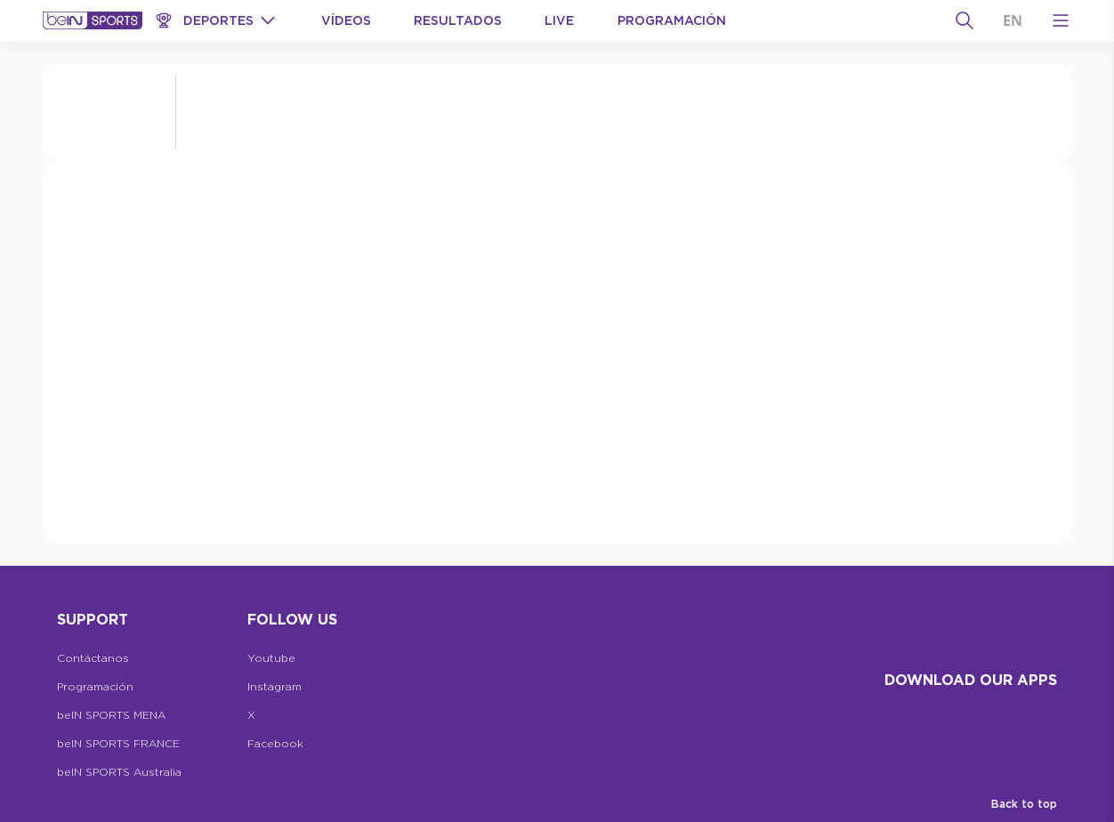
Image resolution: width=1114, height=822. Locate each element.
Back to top (1024, 804)
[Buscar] (964, 20)
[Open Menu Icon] (1060, 20)
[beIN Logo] (92, 20)
